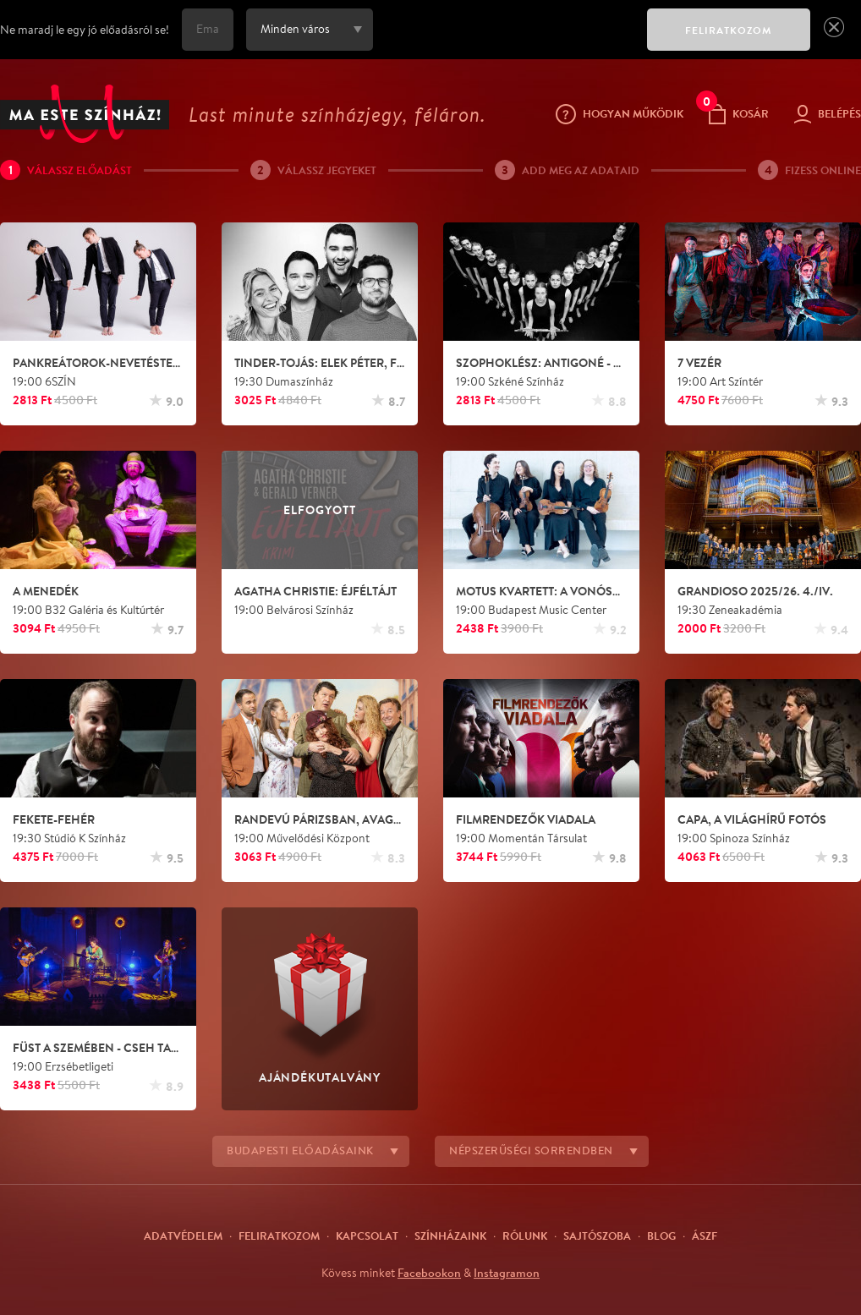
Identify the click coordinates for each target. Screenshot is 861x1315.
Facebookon (429, 1272)
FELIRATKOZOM (728, 30)
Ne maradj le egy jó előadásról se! (84, 29)
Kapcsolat (367, 1235)
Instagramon (507, 1272)
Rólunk (524, 1235)
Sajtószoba (597, 1235)
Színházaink (450, 1235)
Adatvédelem (183, 1235)
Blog (661, 1235)
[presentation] (505, 41)
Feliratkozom (279, 1235)
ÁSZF (704, 1235)
